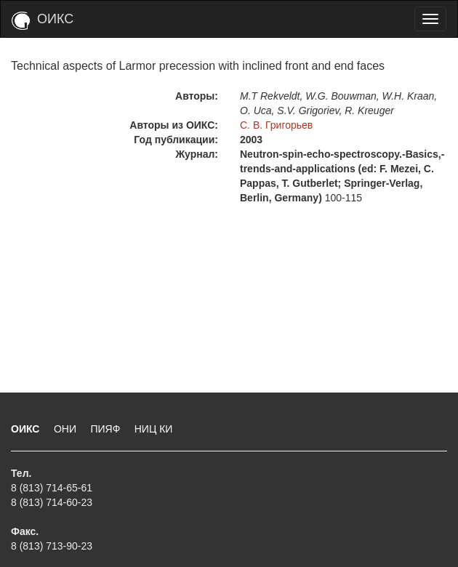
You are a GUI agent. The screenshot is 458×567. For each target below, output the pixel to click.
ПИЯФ (106, 429)
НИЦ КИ (153, 429)
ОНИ (66, 429)
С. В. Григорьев (276, 125)
